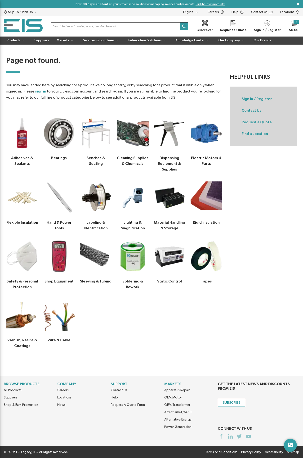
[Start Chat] (290, 445)
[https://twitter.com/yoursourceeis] (239, 436)
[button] (28, 12)
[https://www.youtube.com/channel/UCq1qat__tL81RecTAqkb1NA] (248, 436)
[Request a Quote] (233, 26)
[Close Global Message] (298, 4)
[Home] (23, 26)
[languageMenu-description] (191, 12)
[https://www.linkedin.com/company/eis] (230, 436)
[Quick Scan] (205, 26)
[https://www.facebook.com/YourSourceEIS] (221, 436)
